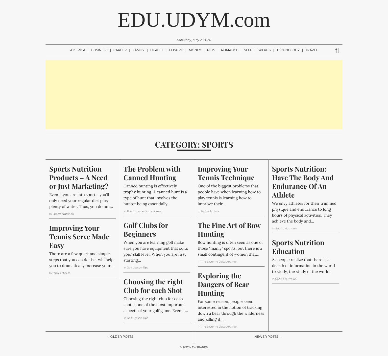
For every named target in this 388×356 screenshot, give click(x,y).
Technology (288, 50)
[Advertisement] (194, 94)
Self (248, 50)
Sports (264, 50)
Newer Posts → (268, 337)
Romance (229, 50)
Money (195, 50)
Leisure (176, 50)
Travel (311, 50)
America (77, 50)
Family (139, 50)
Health (156, 50)
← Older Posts (119, 337)
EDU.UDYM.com (194, 19)
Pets (211, 50)
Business (99, 50)
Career (120, 50)
